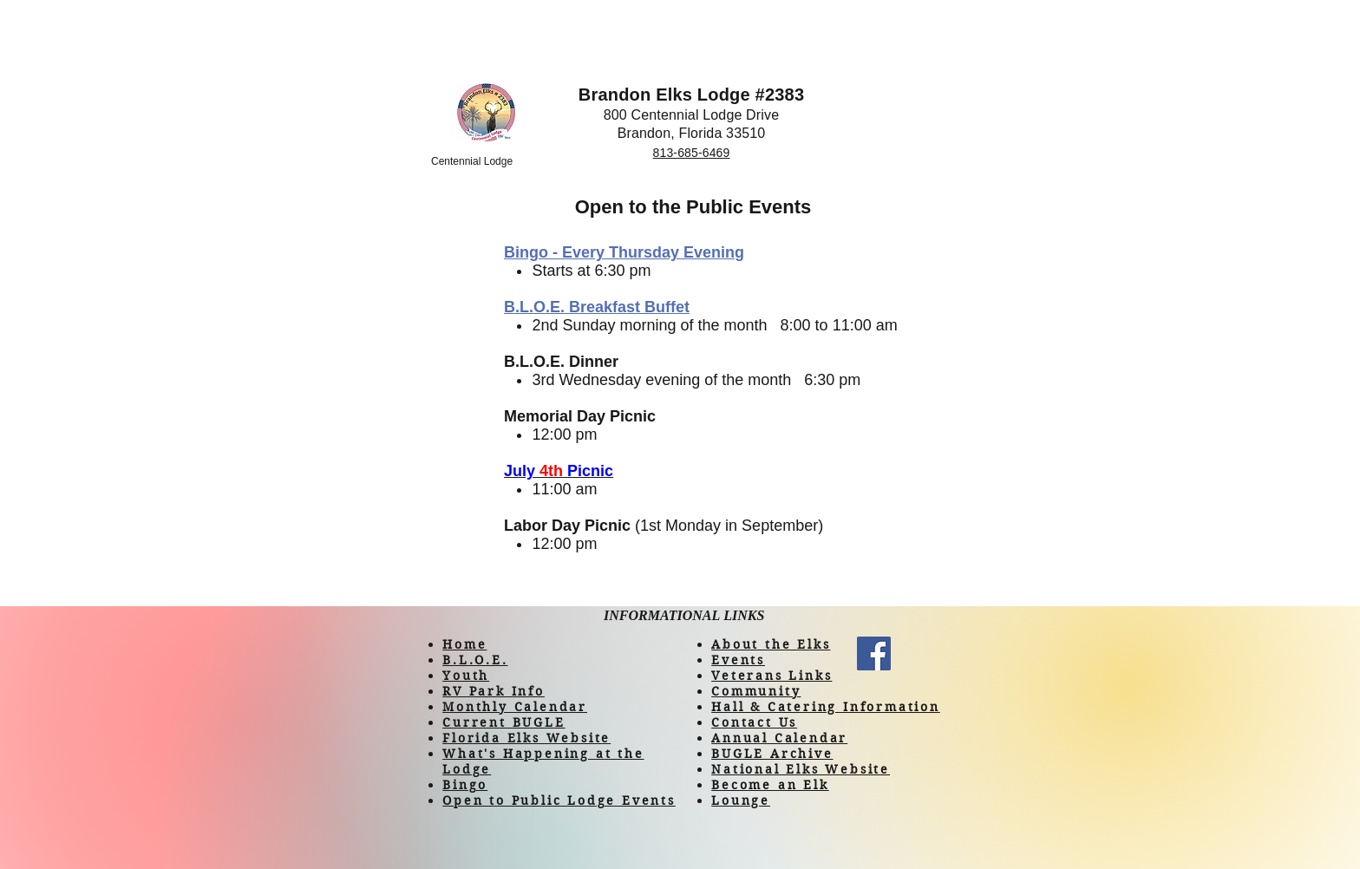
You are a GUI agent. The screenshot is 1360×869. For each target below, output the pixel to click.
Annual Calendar (779, 738)
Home (464, 644)
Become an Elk (769, 785)
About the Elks (770, 644)
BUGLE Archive (772, 753)
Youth (465, 675)
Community (756, 691)
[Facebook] (874, 653)
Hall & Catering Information (825, 707)
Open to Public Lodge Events (559, 800)
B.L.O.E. (474, 660)
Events (738, 660)
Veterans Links (771, 675)
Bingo (464, 785)
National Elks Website (800, 769)
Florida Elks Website (526, 738)
